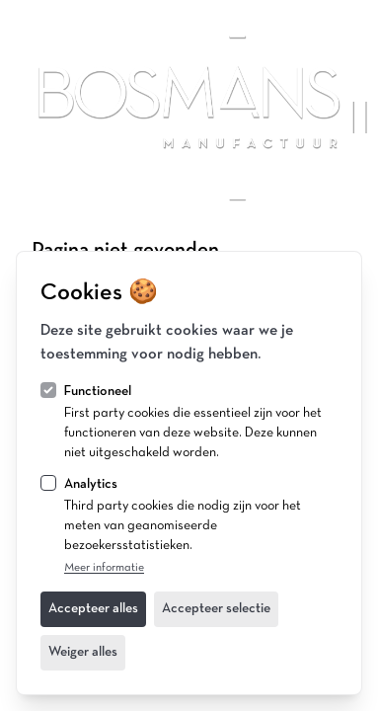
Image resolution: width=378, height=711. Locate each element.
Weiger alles (82, 652)
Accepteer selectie (216, 608)
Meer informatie (104, 568)
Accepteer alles (93, 608)
